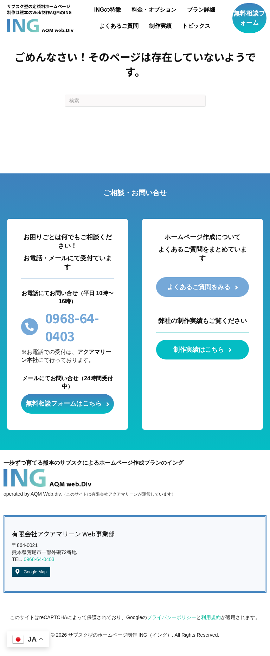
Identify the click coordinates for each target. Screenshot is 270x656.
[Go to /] (40, 18)
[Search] (135, 101)
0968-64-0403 (39, 560)
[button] (249, 18)
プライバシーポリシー (171, 617)
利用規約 (211, 617)
